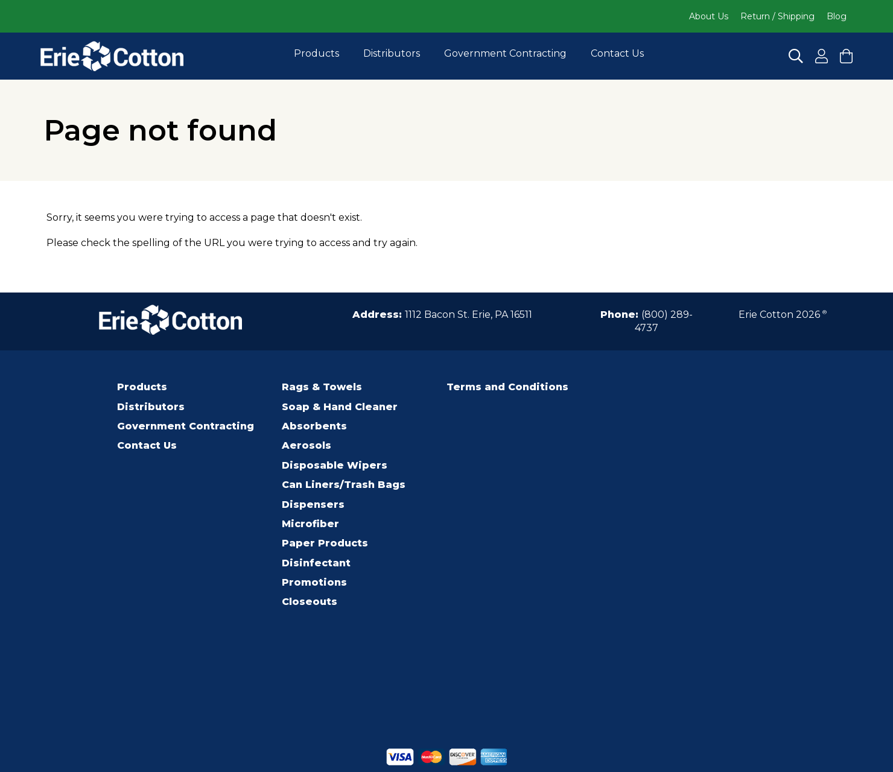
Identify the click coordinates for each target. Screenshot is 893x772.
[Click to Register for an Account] (821, 56)
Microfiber (310, 524)
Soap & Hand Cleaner (340, 407)
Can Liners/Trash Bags (343, 484)
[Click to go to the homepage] (111, 56)
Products (316, 53)
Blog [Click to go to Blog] (837, 16)
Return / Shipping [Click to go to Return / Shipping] (777, 16)
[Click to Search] (796, 56)
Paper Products (325, 543)
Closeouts (309, 601)
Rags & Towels (322, 387)
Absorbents (314, 426)
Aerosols (306, 445)
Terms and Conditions (507, 387)
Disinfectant (316, 563)
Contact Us (617, 53)
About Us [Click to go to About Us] (708, 16)
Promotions (314, 582)
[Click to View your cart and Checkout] (846, 56)
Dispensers (313, 504)
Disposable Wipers (334, 465)
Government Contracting (505, 53)
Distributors (391, 53)
